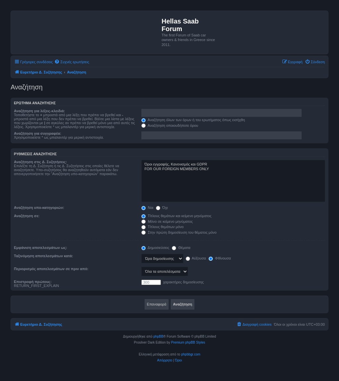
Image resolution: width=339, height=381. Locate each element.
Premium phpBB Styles (188, 342)
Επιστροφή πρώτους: (33, 282)
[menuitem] (71, 62)
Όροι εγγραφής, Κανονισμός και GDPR (233, 164)
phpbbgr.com (190, 354)
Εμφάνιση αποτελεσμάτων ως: (40, 248)
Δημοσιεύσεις (155, 248)
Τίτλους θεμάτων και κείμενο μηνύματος (176, 216)
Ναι (147, 208)
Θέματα (181, 248)
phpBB (158, 336)
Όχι (162, 208)
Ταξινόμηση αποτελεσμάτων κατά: (43, 256)
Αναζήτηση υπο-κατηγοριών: (39, 208)
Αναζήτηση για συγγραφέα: (37, 133)
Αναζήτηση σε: (26, 216)
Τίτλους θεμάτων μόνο (162, 227)
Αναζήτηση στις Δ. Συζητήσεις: (40, 162)
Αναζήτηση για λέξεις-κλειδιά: (39, 111)
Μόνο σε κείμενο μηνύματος (167, 221)
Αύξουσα (196, 258)
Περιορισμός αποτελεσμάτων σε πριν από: (51, 269)
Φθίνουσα (220, 258)
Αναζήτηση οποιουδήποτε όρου (169, 125)
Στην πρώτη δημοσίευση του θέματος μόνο (179, 232)
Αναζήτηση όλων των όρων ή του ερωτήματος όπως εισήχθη (193, 120)
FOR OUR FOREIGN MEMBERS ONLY (233, 169)
